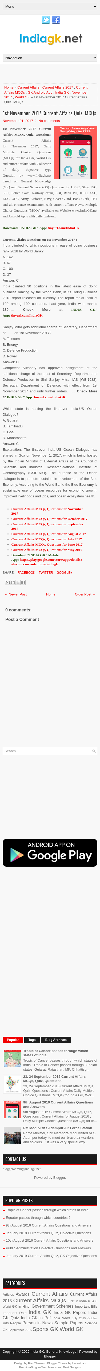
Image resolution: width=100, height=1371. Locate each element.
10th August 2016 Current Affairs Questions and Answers (49, 1240)
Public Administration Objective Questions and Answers (48, 1248)
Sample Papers (68, 1323)
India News (61, 1318)
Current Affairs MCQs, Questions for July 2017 (46, 539)
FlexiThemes (36, 1363)
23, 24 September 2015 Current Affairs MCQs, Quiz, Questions (54, 1079)
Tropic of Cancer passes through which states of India (47, 1210)
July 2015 (79, 1318)
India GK (62, 92)
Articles (8, 1294)
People (15, 1323)
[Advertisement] (51, 73)
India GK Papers (70, 1312)
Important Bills (86, 1306)
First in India (77, 1301)
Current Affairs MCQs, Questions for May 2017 (46, 550)
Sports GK (45, 1329)
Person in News (37, 1323)
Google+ (64, 573)
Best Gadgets (72, 1367)
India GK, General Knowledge (53, 1352)
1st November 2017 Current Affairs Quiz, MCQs (49, 113)
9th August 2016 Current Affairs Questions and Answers (48, 1225)
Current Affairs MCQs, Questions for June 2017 (47, 544)
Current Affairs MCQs (39, 1300)
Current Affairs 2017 (57, 87)
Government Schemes (53, 1306)
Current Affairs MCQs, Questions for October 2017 (49, 519)
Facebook (26, 573)
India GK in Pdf (36, 1318)
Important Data (15, 1313)
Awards (23, 1294)
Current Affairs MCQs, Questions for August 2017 (48, 534)
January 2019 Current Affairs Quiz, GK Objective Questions (51, 1256)
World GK (22, 97)
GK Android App (40, 92)
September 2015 (20, 1329)
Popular (13, 1040)
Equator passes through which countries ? (38, 1218)
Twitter (45, 573)
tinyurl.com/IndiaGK (26, 315)
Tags (32, 1040)
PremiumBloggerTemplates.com (40, 1367)
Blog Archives (56, 1040)
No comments (49, 121)
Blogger (59, 1178)
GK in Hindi (21, 1306)
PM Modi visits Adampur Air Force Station (57, 1128)
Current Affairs (28, 87)
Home (9, 87)
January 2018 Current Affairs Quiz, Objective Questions (48, 1233)
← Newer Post (15, 594)
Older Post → (85, 594)
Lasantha (78, 1363)
